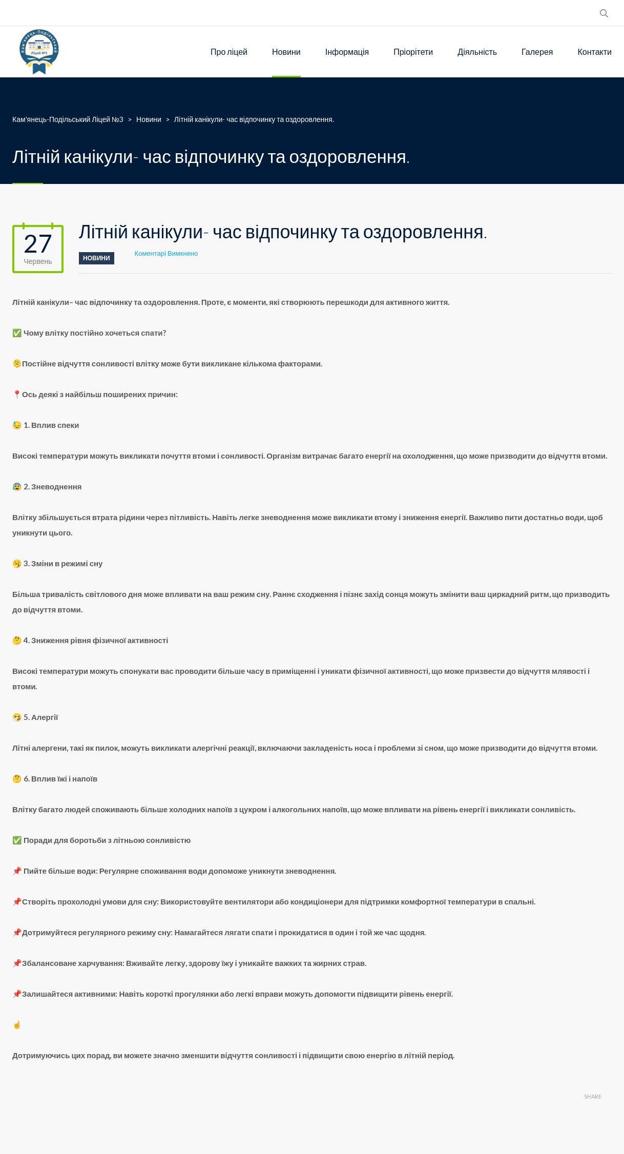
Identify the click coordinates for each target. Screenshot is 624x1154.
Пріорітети (413, 51)
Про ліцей (229, 51)
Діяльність (477, 51)
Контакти (594, 51)
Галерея (537, 51)
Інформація (347, 51)
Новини (286, 51)
